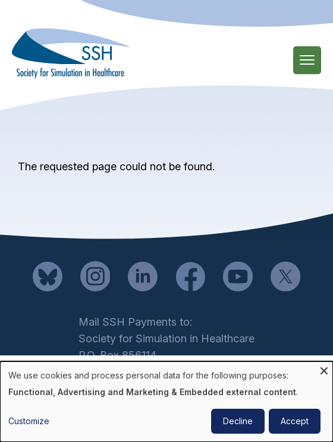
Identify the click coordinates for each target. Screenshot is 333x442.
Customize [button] (28, 421)
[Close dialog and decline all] (324, 368)
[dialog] (166, 401)
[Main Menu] (307, 60)
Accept (295, 421)
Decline (238, 421)
